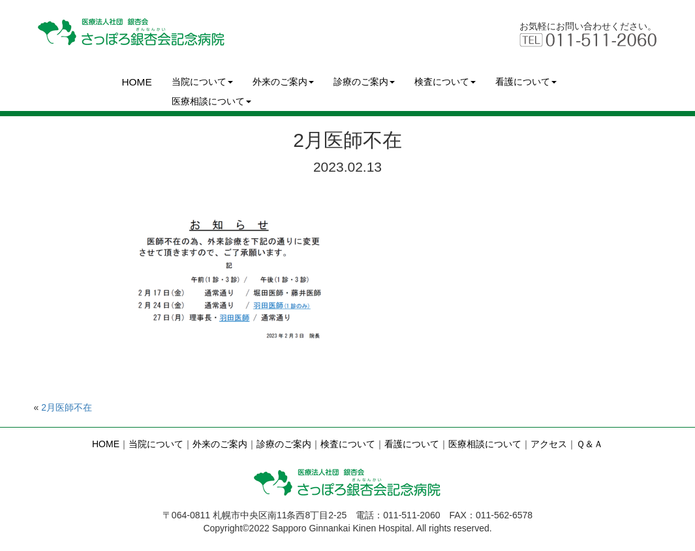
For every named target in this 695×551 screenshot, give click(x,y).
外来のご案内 (283, 81)
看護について (526, 81)
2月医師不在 (66, 407)
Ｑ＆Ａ (589, 444)
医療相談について (211, 101)
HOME (137, 81)
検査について (445, 81)
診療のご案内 (364, 81)
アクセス (549, 444)
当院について (202, 81)
